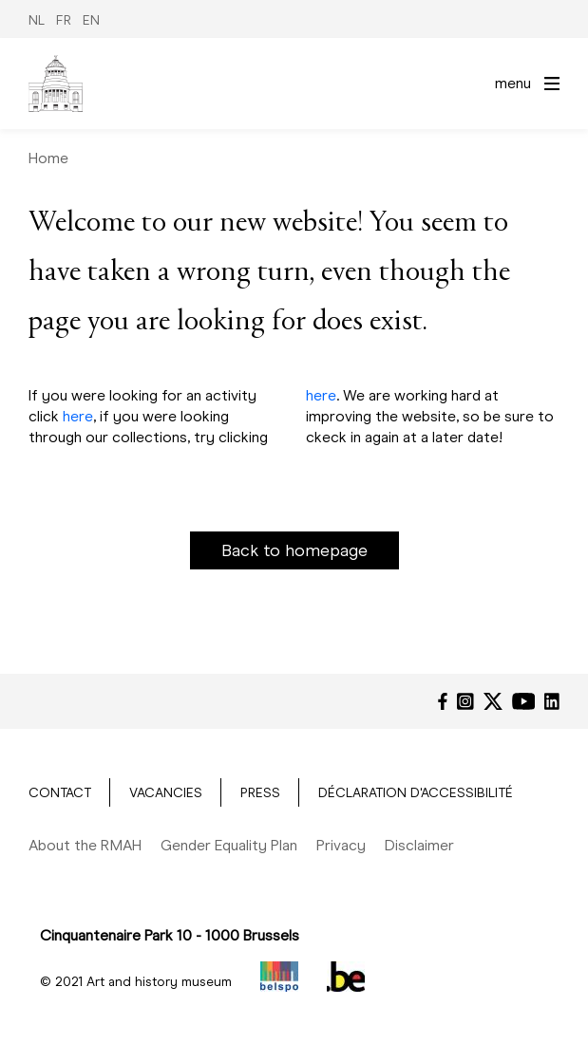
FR (63, 20)
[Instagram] (465, 701)
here (78, 416)
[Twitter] (493, 701)
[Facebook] (442, 701)
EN (91, 20)
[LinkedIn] (552, 701)
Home (48, 158)
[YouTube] (524, 701)
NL (36, 20)
